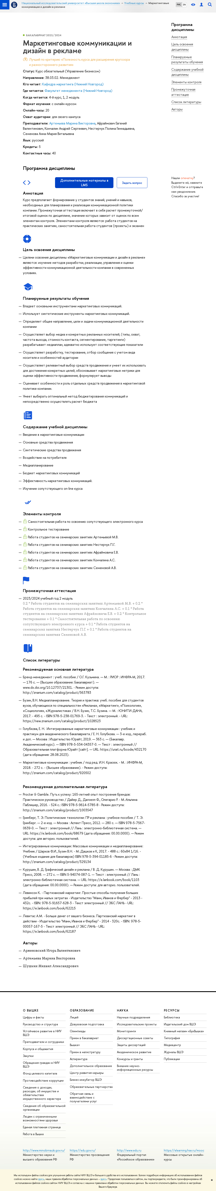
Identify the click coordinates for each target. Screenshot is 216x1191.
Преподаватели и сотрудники (43, 1042)
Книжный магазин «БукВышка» (184, 1031)
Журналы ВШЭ (173, 1052)
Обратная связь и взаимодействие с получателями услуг (83, 1097)
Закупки (28, 1056)
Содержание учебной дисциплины (187, 72)
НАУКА (122, 1010)
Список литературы (186, 102)
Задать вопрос (132, 183)
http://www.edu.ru (129, 1150)
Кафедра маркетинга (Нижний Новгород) (73, 84)
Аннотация (179, 37)
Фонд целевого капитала (40, 1073)
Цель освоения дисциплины (182, 47)
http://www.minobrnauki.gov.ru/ (44, 1150)
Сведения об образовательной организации (44, 1108)
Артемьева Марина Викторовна (72, 123)
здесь (41, 1179)
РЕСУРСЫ (172, 1010)
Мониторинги (126, 1031)
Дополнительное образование (91, 1066)
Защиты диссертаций (131, 1045)
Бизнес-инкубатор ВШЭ (86, 1080)
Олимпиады (77, 1031)
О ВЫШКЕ (31, 1010)
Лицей (74, 1017)
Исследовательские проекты (137, 1024)
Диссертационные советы (135, 1038)
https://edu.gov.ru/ (83, 1150)
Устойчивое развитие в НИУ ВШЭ (42, 1033)
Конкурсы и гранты (130, 1059)
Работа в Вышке (33, 1134)
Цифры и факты (33, 1017)
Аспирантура (78, 1059)
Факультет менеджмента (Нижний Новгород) (78, 90)
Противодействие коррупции (43, 1080)
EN (184, 4)
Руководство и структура (40, 1024)
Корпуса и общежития (38, 1049)
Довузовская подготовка (87, 1024)
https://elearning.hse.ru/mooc (184, 1150)
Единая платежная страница (42, 1127)
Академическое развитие (134, 1052)
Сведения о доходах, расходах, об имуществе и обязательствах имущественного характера (42, 1093)
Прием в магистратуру (85, 1052)
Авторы (177, 109)
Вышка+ (75, 1045)
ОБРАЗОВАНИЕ (82, 1010)
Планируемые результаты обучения (187, 59)
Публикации (172, 1059)
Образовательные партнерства (91, 1087)
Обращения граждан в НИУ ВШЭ (41, 1064)
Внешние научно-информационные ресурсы (135, 1068)
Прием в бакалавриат (84, 1038)
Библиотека (172, 1017)
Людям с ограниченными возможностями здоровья (40, 1118)
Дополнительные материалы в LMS (84, 182)
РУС (179, 4)
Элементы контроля (186, 82)
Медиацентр (172, 1045)
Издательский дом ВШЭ (180, 1024)
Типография (172, 1038)
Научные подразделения (133, 1017)
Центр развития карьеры (87, 1073)
